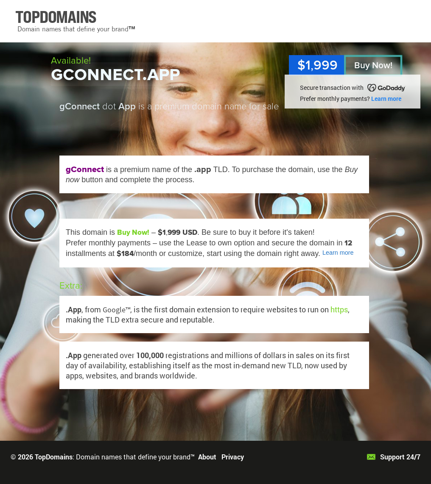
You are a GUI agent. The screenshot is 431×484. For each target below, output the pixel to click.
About (207, 456)
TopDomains (54, 456)
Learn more (386, 99)
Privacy (232, 456)
